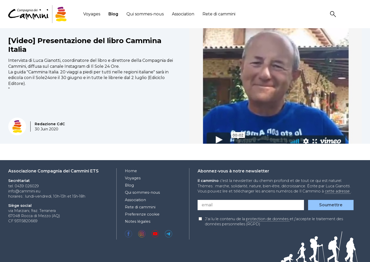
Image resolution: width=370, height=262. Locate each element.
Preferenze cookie (142, 214)
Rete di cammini (218, 14)
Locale (358, 14)
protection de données (268, 219)
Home (131, 171)
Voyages (91, 14)
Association (183, 14)
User (346, 14)
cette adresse (338, 191)
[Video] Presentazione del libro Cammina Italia (84, 45)
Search (333, 14)
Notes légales (137, 221)
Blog (113, 14)
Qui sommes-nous (145, 14)
